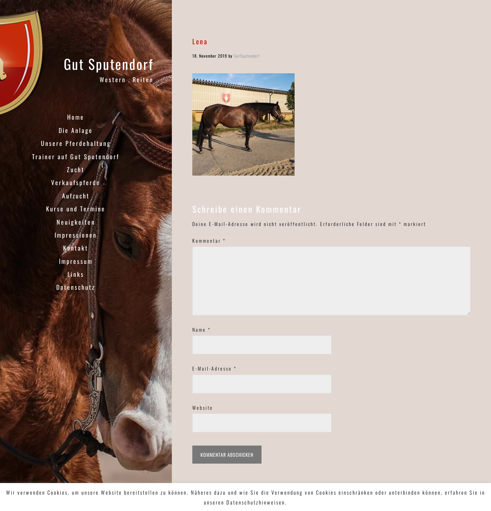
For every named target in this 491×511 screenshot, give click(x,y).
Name (201, 329)
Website (202, 407)
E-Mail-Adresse (214, 368)
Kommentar (209, 240)
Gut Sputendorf (108, 64)
